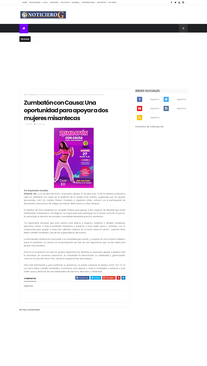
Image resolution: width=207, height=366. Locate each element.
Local (45, 2)
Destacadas (34, 2)
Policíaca (65, 2)
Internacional (88, 2)
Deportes (101, 2)
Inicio (26, 94)
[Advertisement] (103, 65)
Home (24, 2)
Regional (54, 2)
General (76, 2)
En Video (112, 2)
